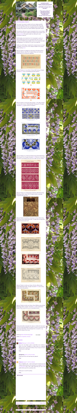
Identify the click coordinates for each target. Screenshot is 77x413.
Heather (20, 343)
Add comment (20, 375)
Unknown (21, 362)
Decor (20, 336)
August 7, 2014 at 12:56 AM (29, 362)
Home (31, 403)
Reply (20, 350)
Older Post (42, 403)
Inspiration (24, 336)
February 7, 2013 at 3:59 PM (28, 343)
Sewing (28, 336)
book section (20, 34)
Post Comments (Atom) (34, 407)
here (24, 47)
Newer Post (19, 403)
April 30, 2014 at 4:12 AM (29, 354)
